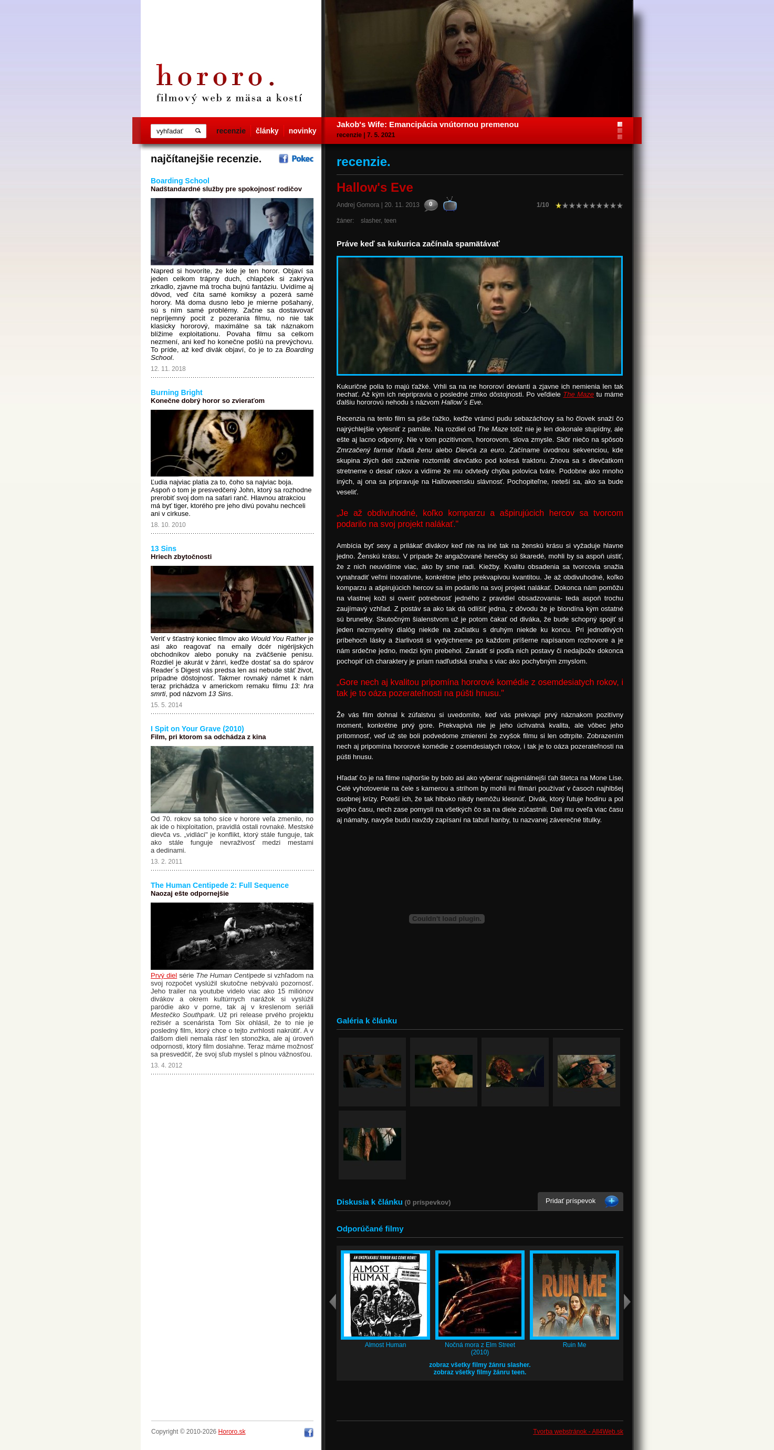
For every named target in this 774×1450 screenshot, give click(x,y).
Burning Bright (177, 392)
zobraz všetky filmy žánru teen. (480, 1372)
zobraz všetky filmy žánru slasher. (479, 1365)
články (267, 131)
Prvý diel (164, 975)
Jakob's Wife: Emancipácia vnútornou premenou (428, 124)
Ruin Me (575, 1345)
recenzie (231, 131)
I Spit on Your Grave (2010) (197, 728)
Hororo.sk (232, 1431)
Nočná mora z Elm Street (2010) (480, 1348)
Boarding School (180, 181)
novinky (303, 131)
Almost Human (385, 1345)
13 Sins (163, 548)
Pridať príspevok (570, 1201)
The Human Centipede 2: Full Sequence (220, 885)
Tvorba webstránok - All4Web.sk (578, 1431)
